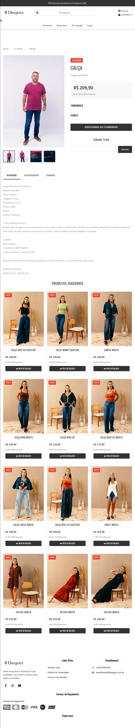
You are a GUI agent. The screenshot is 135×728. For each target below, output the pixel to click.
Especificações (31, 175)
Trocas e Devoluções (57, 677)
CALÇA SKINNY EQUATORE (67, 350)
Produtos (19, 48)
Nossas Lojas (54, 667)
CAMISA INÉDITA (111, 350)
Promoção (77, 25)
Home (5, 48)
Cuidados (50, 175)
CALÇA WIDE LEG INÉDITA (111, 437)
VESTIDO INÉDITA (23, 612)
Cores (74, 115)
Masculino (62, 25)
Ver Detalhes (23, 368)
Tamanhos (76, 105)
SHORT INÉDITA (111, 525)
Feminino (47, 25)
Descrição (12, 175)
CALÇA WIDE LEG (67, 437)
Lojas (90, 25)
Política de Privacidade (58, 672)
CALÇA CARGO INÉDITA (23, 525)
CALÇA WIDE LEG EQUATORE (23, 350)
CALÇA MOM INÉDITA (23, 437)
